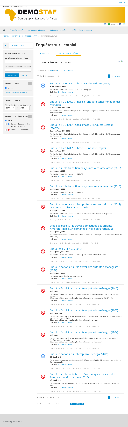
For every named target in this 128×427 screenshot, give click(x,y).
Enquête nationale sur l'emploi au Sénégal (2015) (79, 354)
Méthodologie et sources (82, 30)
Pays (53, 70)
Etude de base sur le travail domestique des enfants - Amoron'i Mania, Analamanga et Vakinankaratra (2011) (82, 227)
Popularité (71, 70)
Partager (114, 24)
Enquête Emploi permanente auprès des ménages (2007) (84, 310)
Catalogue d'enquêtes (58, 30)
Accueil (6, 36)
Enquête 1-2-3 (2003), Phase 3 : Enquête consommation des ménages (85, 103)
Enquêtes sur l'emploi (48, 36)
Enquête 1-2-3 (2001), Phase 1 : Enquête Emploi (78, 148)
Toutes (10, 88)
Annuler (24, 75)
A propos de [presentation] (46, 53)
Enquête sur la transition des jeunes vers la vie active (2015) (85, 168)
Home (4, 30)
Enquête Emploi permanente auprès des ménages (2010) (84, 288)
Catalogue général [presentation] (68, 53)
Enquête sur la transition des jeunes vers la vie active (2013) (85, 186)
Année (59, 70)
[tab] (46, 53)
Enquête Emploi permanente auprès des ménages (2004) (84, 332)
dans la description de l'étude (16, 58)
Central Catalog (18, 46)
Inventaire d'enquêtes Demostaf (24, 36)
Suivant (117, 76)
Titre (65, 70)
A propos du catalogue (36, 30)
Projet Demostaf (16, 30)
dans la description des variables (18, 66)
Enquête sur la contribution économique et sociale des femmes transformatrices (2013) (82, 375)
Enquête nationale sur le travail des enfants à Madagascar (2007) (84, 268)
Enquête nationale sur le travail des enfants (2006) (80, 83)
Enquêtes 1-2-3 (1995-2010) (66, 249)
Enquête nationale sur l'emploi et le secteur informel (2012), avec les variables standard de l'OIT (86, 206)
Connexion (121, 2)
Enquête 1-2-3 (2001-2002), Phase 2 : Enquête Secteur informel (81, 126)
